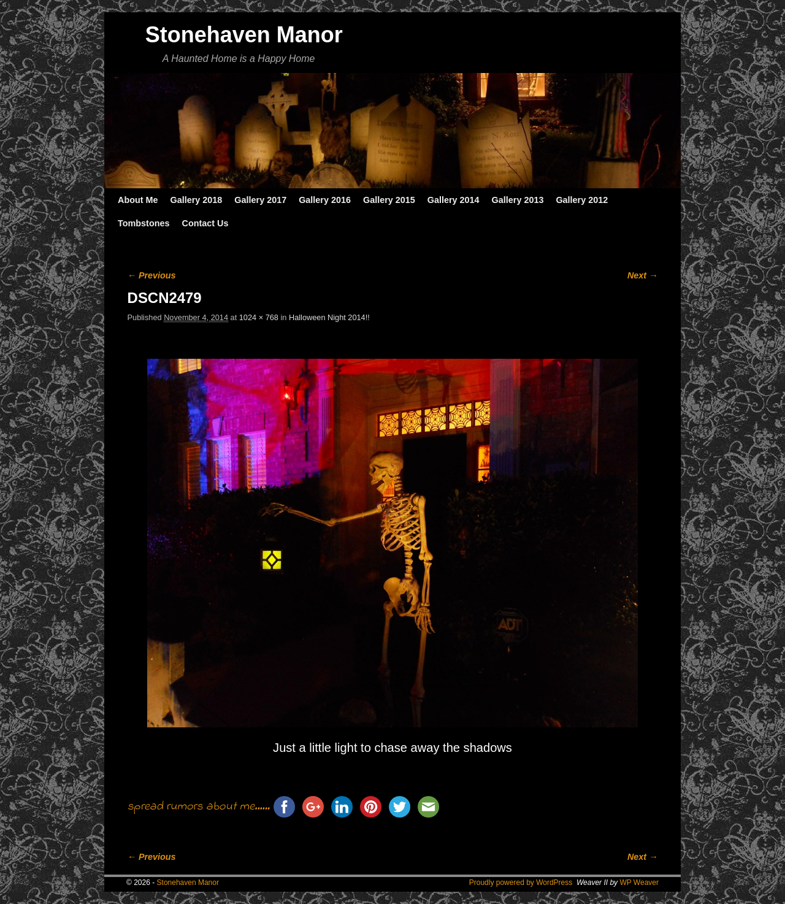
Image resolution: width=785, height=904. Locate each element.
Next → (642, 275)
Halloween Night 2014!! (329, 317)
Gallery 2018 (196, 200)
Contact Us (205, 223)
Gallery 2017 (260, 200)
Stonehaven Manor (244, 34)
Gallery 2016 (325, 200)
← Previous (152, 275)
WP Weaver (639, 882)
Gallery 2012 (582, 200)
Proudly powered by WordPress (521, 882)
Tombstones (143, 223)
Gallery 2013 (518, 200)
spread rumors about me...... (199, 807)
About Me (138, 200)
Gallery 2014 (453, 200)
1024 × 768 (258, 317)
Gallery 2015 (389, 200)
